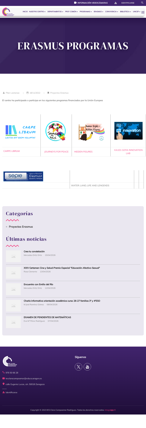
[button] (143, 12)
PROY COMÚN (70, 12)
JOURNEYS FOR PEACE (56, 151)
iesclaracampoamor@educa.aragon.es (22, 378)
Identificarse (124, 3)
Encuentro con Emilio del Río (38, 284)
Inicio (25, 12)
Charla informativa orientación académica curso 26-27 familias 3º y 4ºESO (62, 301)
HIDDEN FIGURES (85, 151)
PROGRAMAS (85, 12)
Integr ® (110, 410)
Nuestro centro (36, 12)
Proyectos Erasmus (59, 93)
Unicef (136, 12)
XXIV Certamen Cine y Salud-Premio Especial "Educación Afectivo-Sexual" (62, 268)
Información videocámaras (91, 2)
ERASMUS (98, 12)
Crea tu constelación (34, 251)
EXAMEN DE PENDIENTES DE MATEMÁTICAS (47, 317)
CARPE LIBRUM (11, 151)
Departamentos (54, 12)
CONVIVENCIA (110, 12)
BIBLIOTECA (124, 12)
